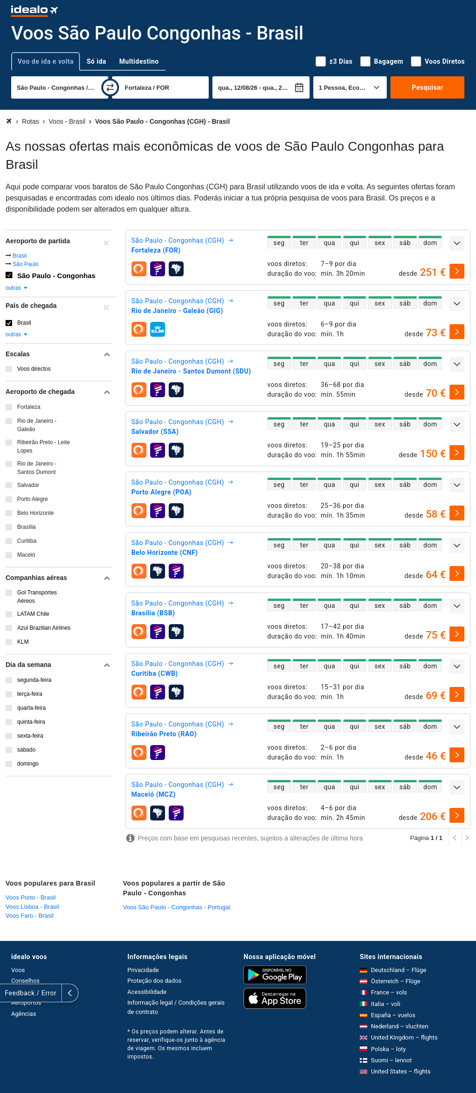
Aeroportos (26, 1002)
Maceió (26, 555)
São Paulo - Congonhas (56, 276)
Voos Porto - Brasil (31, 897)
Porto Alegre (32, 499)
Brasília (26, 527)
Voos (18, 969)
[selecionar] (457, 271)
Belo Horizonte (35, 513)
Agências (23, 1013)
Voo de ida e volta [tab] (45, 61)
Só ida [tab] (96, 61)
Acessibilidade (146, 991)
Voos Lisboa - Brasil (32, 906)
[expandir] (457, 243)
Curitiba (26, 541)
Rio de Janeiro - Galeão (37, 425)
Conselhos (25, 980)
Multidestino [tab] (139, 61)
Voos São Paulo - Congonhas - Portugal (177, 907)
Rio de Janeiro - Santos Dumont (37, 467)
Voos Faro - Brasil (29, 915)
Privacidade (143, 969)
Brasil (19, 256)
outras (17, 288)
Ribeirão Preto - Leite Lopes (43, 446)
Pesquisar (427, 87)
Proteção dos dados (154, 980)
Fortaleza (28, 407)
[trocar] (110, 87)
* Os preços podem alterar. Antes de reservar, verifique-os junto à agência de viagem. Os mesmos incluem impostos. (176, 1044)
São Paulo (25, 264)
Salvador (28, 485)
